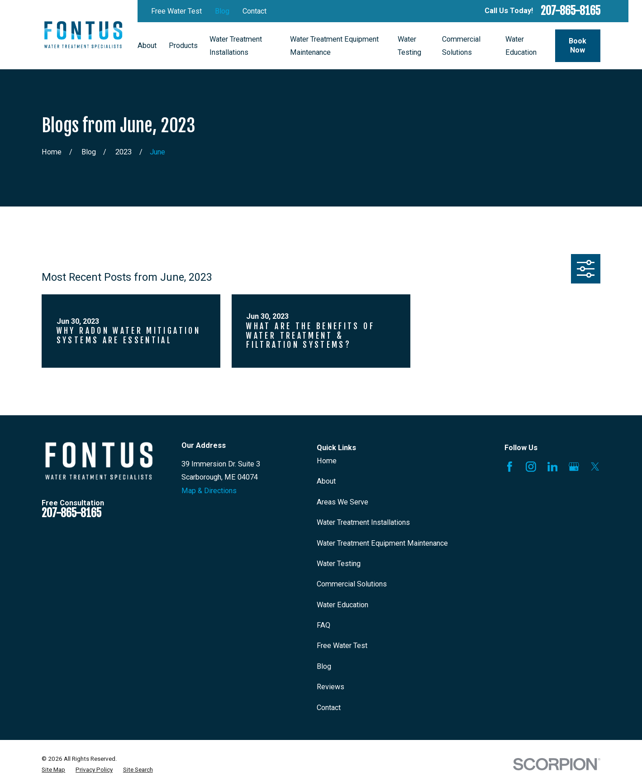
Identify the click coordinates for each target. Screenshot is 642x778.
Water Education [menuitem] (521, 46)
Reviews (330, 686)
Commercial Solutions (352, 584)
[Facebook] (509, 466)
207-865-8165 (570, 10)
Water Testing (339, 563)
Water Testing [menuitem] (409, 46)
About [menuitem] (147, 45)
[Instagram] (531, 466)
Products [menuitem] (183, 45)
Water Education (342, 604)
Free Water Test (176, 11)
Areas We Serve (342, 502)
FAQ (323, 625)
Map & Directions (209, 490)
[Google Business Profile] (574, 466)
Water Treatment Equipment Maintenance (382, 543)
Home (327, 460)
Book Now (577, 45)
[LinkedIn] (552, 466)
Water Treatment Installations (363, 522)
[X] (595, 466)
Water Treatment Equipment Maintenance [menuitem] (334, 46)
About (326, 481)
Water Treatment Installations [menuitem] (235, 46)
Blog (222, 11)
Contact (254, 11)
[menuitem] (53, 769)
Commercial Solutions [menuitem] (461, 46)
